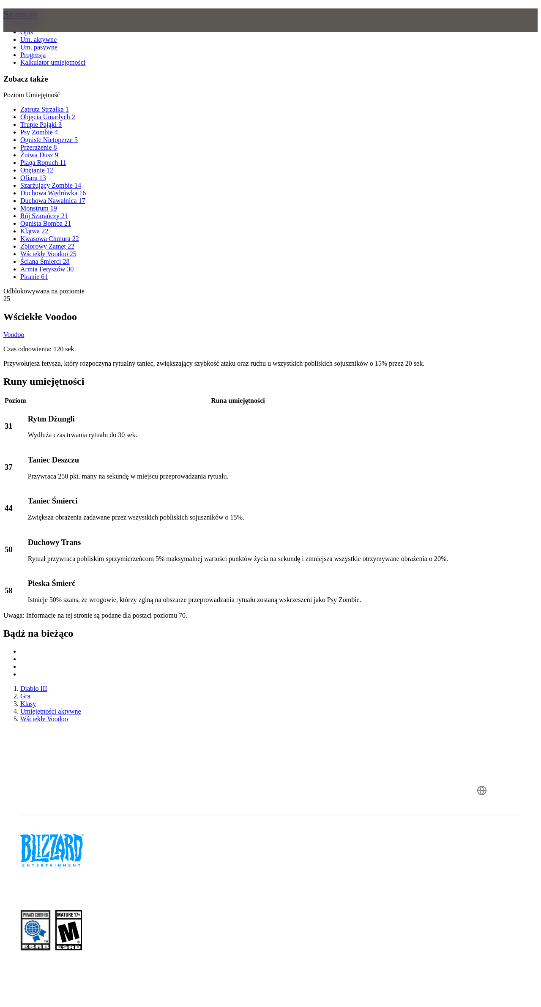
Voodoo (14, 334)
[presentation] (36, 30)
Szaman (20, 13)
